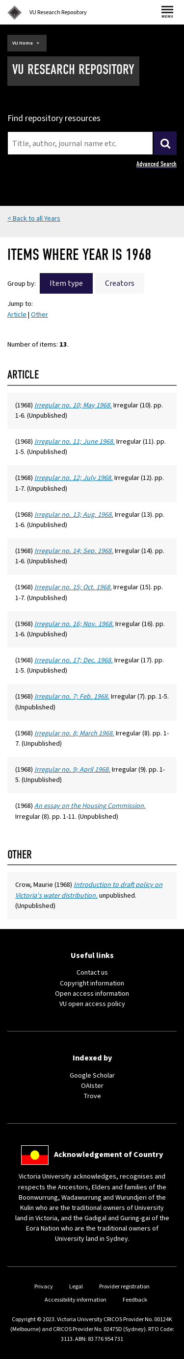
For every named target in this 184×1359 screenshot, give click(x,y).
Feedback (135, 1300)
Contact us (92, 973)
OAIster (92, 1086)
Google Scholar (92, 1076)
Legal (76, 1287)
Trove (92, 1096)
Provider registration (124, 1287)
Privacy (43, 1287)
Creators (119, 283)
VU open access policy (92, 1004)
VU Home (22, 43)
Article (16, 315)
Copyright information (92, 983)
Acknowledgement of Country (108, 1154)
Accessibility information (75, 1300)
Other (39, 315)
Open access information (92, 994)
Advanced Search (156, 164)
